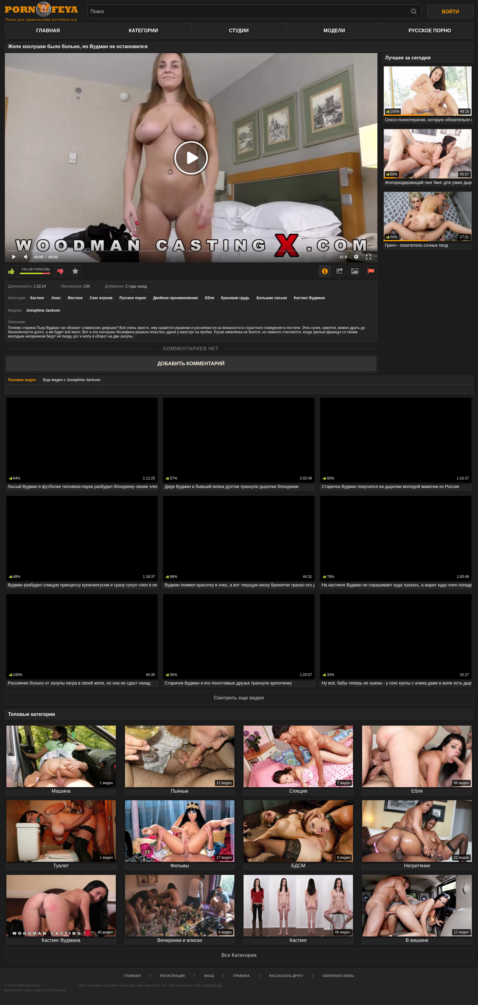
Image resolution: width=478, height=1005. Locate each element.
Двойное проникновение (175, 298)
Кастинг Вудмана (309, 298)
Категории (143, 30)
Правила (241, 976)
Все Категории (238, 955)
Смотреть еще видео (239, 697)
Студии (238, 30)
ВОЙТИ (450, 11)
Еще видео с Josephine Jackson (72, 380)
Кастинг (37, 298)
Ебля (209, 298)
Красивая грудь (235, 298)
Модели (334, 30)
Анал (55, 298)
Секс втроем (101, 298)
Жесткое (75, 298)
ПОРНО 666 (212, 985)
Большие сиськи (271, 298)
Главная (48, 30)
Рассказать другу (286, 976)
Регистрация (172, 976)
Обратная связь (338, 976)
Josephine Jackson (43, 310)
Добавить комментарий (190, 363)
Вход (209, 976)
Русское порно (429, 30)
